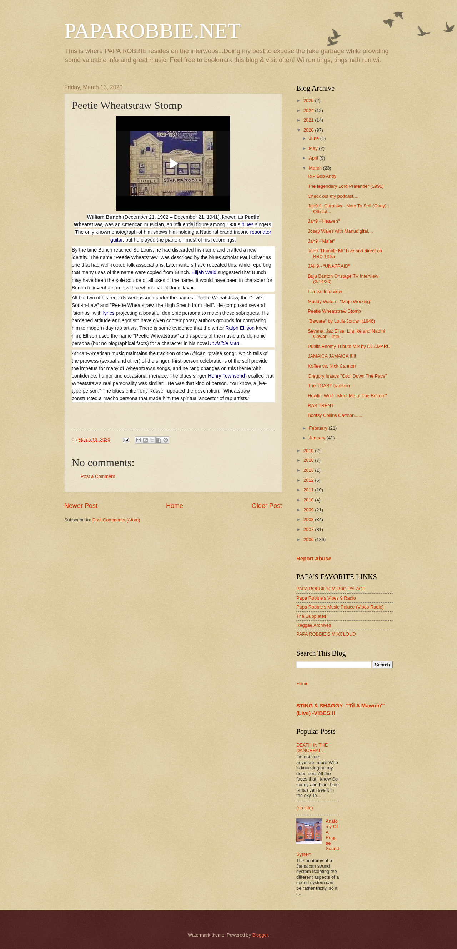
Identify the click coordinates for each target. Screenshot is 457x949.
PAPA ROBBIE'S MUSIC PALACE (331, 588)
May (314, 148)
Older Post (267, 505)
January (317, 437)
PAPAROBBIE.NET (152, 30)
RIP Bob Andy (322, 176)
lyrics (109, 313)
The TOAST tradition (329, 385)
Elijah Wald (203, 272)
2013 (309, 470)
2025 (309, 100)
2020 (309, 130)
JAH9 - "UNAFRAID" (329, 266)
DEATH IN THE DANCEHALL (312, 747)
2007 (309, 529)
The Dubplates (311, 616)
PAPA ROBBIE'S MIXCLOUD (326, 634)
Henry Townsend (226, 376)
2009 (309, 510)
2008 (309, 519)
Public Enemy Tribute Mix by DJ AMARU (349, 346)
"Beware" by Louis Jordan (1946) (341, 321)
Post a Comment (98, 476)
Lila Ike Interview (325, 291)
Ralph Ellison (240, 328)
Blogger (260, 935)
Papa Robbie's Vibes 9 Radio (326, 598)
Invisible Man (225, 343)
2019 (309, 450)
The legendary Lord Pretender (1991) (346, 186)
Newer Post (80, 505)
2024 (309, 110)
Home (174, 505)
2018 (309, 460)
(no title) (304, 808)
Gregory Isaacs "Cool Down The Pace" (347, 376)
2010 (309, 500)
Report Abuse (313, 558)
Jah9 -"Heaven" (324, 221)
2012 (309, 480)
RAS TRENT (321, 405)
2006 (309, 539)
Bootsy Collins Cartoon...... (335, 415)
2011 (309, 490)
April (314, 158)
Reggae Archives (313, 625)
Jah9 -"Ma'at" (321, 241)
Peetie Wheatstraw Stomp (334, 311)
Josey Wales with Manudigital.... (340, 231)
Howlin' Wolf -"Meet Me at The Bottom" (347, 395)
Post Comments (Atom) (116, 520)
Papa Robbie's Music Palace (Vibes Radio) (340, 607)
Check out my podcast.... (333, 196)
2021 (309, 120)
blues (247, 224)
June (314, 138)
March (316, 168)
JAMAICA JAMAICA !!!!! (332, 356)
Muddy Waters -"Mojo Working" (339, 301)
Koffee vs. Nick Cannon (332, 366)
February (318, 428)
